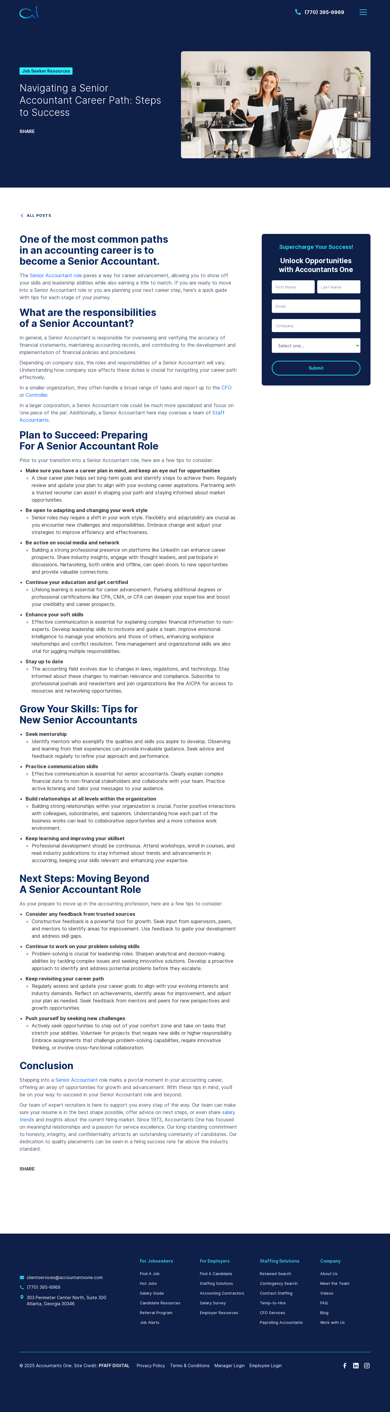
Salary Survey (213, 1303)
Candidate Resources (160, 1303)
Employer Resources (219, 1312)
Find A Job (150, 1273)
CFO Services (272, 1312)
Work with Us (332, 1322)
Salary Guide (152, 1293)
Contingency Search (279, 1283)
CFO (227, 388)
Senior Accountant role (56, 275)
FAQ (324, 1303)
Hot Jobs (148, 1283)
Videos (326, 1293)
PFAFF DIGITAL (114, 1365)
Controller (36, 395)
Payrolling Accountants (281, 1322)
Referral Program (156, 1312)
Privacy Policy (151, 1365)
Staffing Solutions (216, 1283)
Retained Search (275, 1273)
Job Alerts (149, 1322)
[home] (29, 12)
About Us (329, 1273)
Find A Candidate (216, 1273)
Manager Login (229, 1365)
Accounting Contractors (222, 1293)
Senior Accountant (76, 1080)
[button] (363, 12)
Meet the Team (334, 1283)
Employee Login (266, 1365)
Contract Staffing (276, 1293)
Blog (324, 1312)
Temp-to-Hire (273, 1303)
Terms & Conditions (190, 1365)
